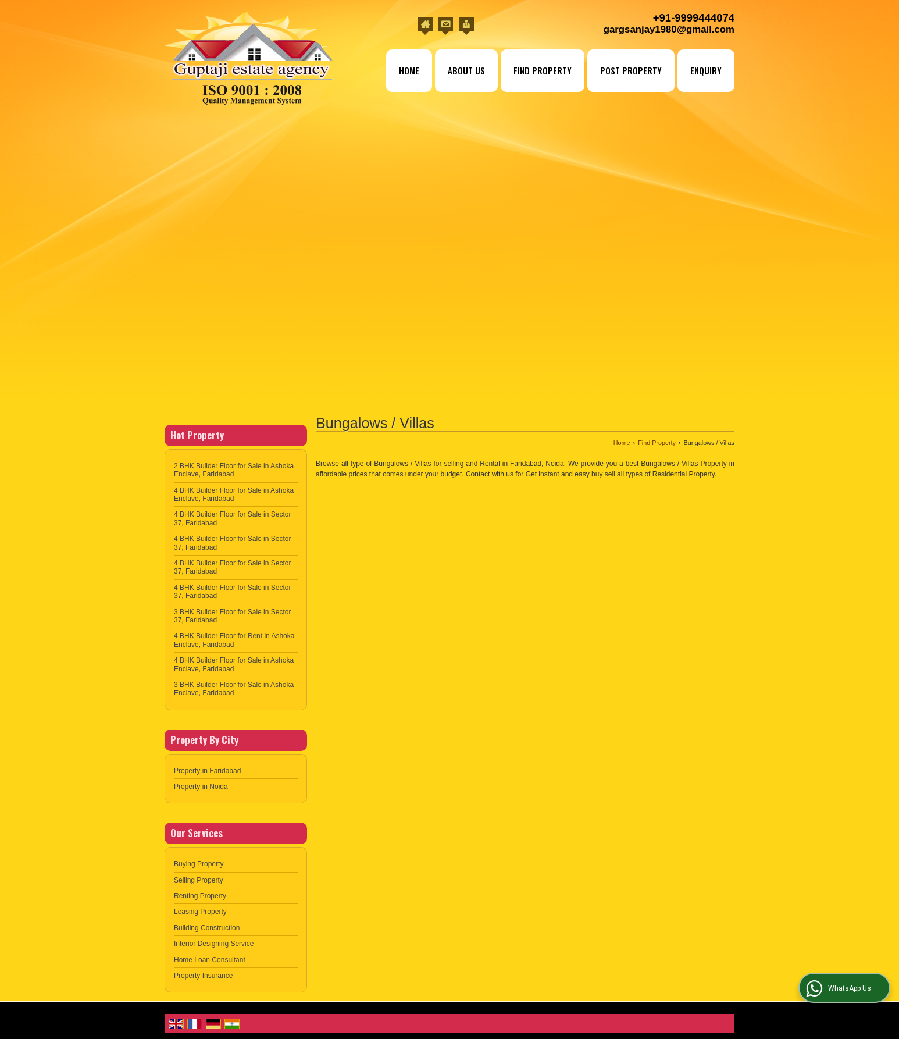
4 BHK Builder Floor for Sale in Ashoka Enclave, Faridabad (234, 494)
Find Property (542, 70)
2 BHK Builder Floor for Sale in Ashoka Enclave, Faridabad (234, 470)
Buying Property (198, 864)
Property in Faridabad (207, 771)
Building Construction (207, 928)
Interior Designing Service (214, 944)
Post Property (631, 70)
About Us (466, 70)
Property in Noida (201, 786)
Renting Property (200, 896)
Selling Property (198, 880)
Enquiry (706, 70)
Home (409, 70)
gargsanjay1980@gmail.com (669, 29)
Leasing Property (200, 912)
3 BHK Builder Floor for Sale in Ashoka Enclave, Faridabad (234, 689)
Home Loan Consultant (209, 960)
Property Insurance (203, 976)
